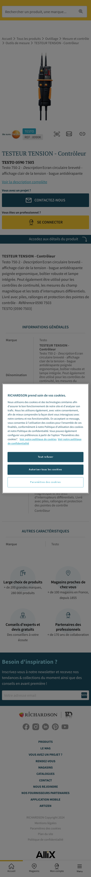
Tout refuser (45, 457)
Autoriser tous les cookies (45, 469)
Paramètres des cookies (45, 482)
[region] (45, 438)
